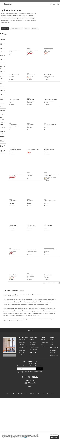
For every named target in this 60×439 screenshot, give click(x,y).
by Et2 (19, 318)
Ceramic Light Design (54, 397)
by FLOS (19, 49)
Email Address (21, 409)
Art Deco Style (53, 392)
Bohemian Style (53, 396)
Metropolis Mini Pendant (36, 139)
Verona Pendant (51, 273)
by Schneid (20, 71)
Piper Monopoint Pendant (51, 92)
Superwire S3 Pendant (23, 47)
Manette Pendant (51, 228)
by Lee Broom (49, 164)
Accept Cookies (54, 437)
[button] (1, 4)
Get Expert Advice (22, 396)
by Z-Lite (48, 140)
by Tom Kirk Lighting (36, 93)
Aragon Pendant (22, 317)
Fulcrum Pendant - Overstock (51, 161)
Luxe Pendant (50, 206)
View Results (11, 33)
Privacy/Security (22, 386)
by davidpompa (35, 252)
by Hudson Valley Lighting (22, 116)
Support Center (22, 381)
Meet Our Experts (44, 384)
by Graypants (34, 49)
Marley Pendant (21, 115)
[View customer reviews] (35, 418)
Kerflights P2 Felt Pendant (36, 273)
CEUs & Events (32, 388)
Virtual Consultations (33, 383)
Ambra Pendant (36, 250)
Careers (42, 386)
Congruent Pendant (22, 273)
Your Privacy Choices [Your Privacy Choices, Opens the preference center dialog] (54, 434)
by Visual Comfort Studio (51, 71)
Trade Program (32, 386)
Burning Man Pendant (52, 250)
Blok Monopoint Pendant (51, 116)
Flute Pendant (35, 91)
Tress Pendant (35, 115)
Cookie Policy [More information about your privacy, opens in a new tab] (25, 437)
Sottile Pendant (36, 228)
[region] (30, 435)
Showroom (43, 383)
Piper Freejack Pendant (23, 139)
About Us (43, 381)
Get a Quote (21, 394)
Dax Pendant (50, 295)
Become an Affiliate (44, 388)
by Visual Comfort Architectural (35, 188)
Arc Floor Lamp (53, 391)
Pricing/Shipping (22, 384)
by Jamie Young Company (23, 274)
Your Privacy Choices (23, 387)
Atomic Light (52, 394)
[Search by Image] (54, 4)
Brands (51, 384)
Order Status (21, 389)
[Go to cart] (58, 4)
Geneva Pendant (51, 69)
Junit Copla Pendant (23, 91)
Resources (31, 397)
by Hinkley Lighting (50, 296)
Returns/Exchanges (22, 383)
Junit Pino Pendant (22, 69)
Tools (31, 396)
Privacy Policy (39, 412)
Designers (52, 386)
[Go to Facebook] (22, 418)
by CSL (48, 208)
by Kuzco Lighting (50, 274)
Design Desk (32, 381)
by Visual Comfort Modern (52, 94)
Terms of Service (22, 414)
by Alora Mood (50, 49)
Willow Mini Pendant (52, 139)
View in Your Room (33, 391)
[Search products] (51, 4)
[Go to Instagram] (29, 418)
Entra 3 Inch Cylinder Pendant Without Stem (38, 185)
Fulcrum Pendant (22, 184)
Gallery (51, 383)
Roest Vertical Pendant (38, 47)
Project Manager (33, 384)
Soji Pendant (50, 47)
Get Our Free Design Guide (9, 396)
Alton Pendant (50, 184)
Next (59, 324)
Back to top (30, 372)
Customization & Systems (34, 389)
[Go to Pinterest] (25, 418)
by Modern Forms (35, 71)
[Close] (58, 435)
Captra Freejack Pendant (21, 229)
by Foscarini (34, 116)
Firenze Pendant (36, 69)
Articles (51, 381)
